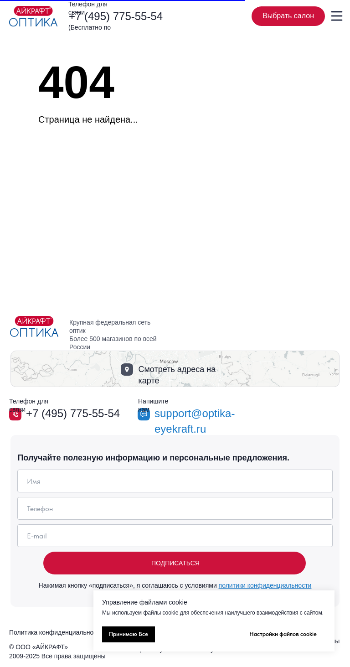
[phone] (174, 508)
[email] (174, 535)
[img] (33, 16)
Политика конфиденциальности (56, 632)
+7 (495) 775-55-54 (116, 16)
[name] (174, 481)
